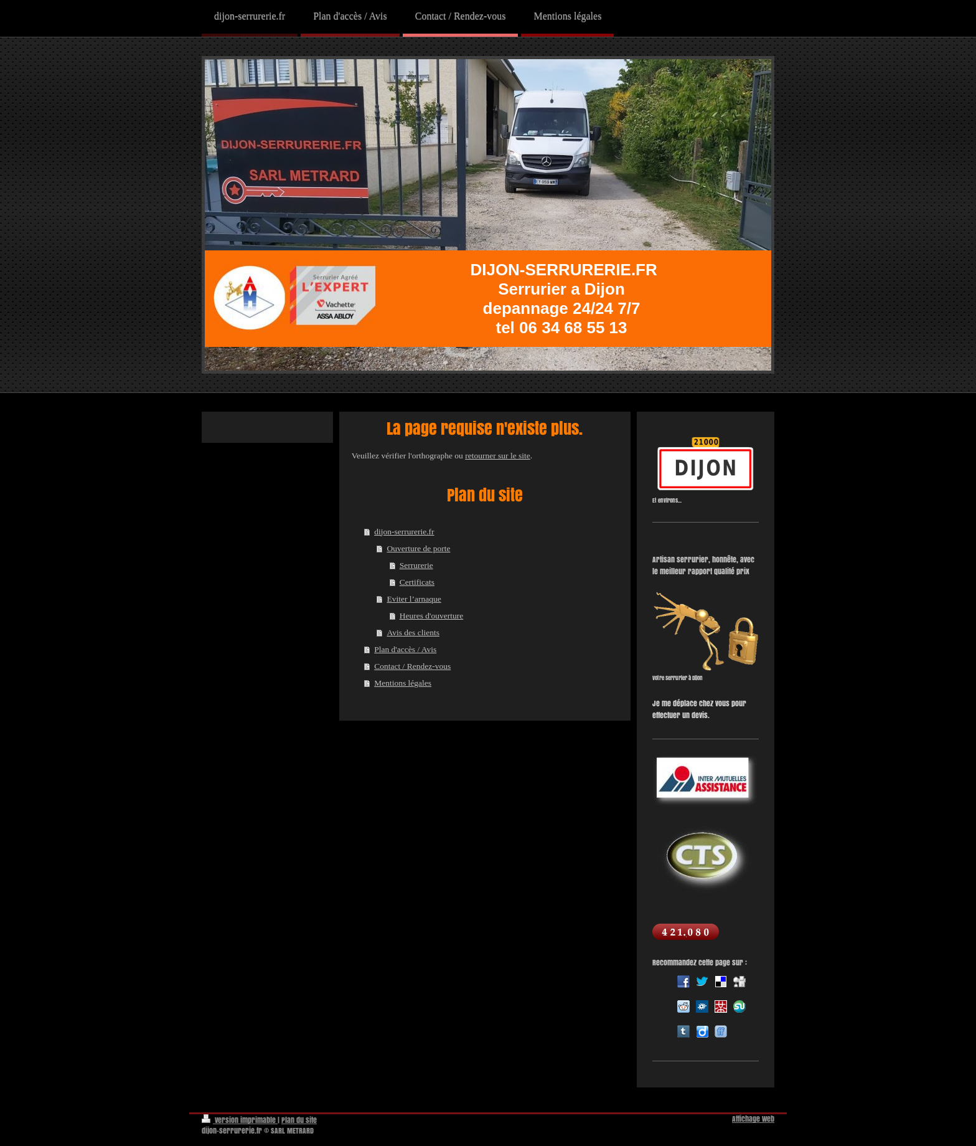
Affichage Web (753, 1119)
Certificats (417, 582)
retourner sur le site (497, 455)
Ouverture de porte (418, 548)
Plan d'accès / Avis (405, 649)
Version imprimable (240, 1120)
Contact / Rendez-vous (412, 666)
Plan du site (299, 1120)
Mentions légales (402, 683)
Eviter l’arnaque (414, 599)
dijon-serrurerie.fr (404, 531)
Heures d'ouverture (432, 615)
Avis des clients (413, 632)
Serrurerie (416, 565)
